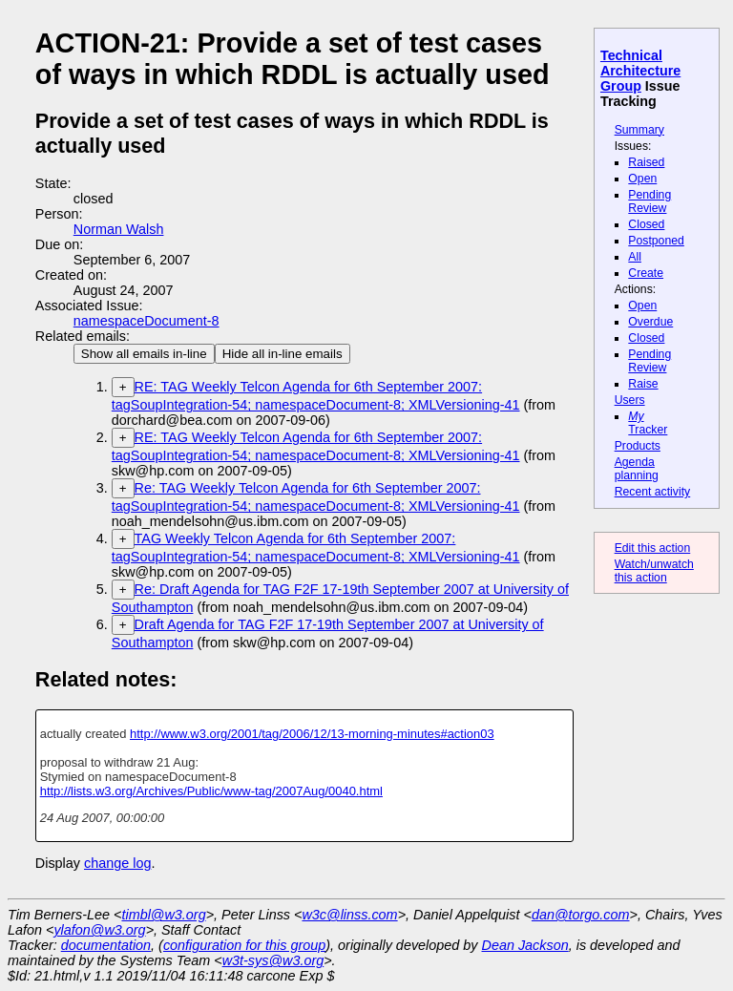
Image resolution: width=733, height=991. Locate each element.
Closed (646, 224)
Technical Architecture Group (640, 71)
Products (637, 446)
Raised (646, 162)
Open (642, 178)
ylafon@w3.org (99, 930)
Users (630, 400)
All (634, 257)
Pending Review (649, 201)
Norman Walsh (118, 229)
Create (645, 273)
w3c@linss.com (349, 914)
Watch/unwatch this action (654, 571)
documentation (106, 945)
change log (117, 863)
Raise (643, 383)
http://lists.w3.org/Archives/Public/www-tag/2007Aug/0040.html (211, 791)
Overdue (650, 321)
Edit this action (653, 548)
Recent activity (653, 491)
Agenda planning (637, 468)
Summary (639, 130)
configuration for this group (244, 945)
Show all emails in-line (144, 354)
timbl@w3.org (163, 914)
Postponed (656, 240)
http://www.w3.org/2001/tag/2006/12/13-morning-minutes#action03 (312, 734)
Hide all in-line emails (282, 354)
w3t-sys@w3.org (273, 960)
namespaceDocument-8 (146, 320)
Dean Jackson (525, 945)
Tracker (647, 423)
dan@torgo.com (581, 914)
